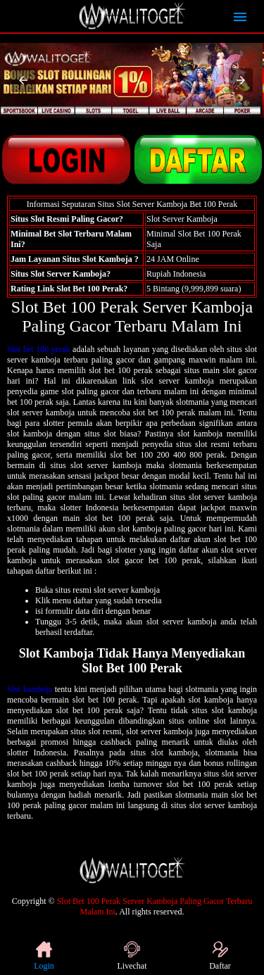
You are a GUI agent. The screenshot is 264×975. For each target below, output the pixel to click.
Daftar (220, 956)
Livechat (132, 956)
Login (44, 956)
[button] (23, 80)
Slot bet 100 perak (38, 349)
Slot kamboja (29, 689)
